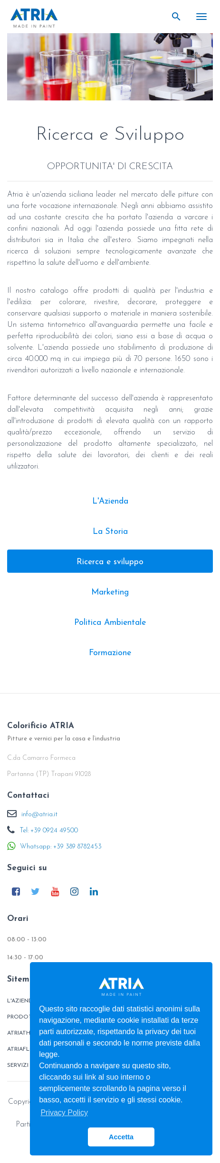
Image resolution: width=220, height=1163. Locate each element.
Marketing (110, 592)
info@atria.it (39, 814)
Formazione (110, 653)
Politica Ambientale (110, 623)
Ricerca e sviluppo (110, 562)
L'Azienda (110, 501)
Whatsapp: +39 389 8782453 (61, 846)
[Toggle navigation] (201, 16)
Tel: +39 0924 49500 (48, 830)
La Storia (110, 532)
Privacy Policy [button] (64, 1113)
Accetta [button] (121, 1137)
